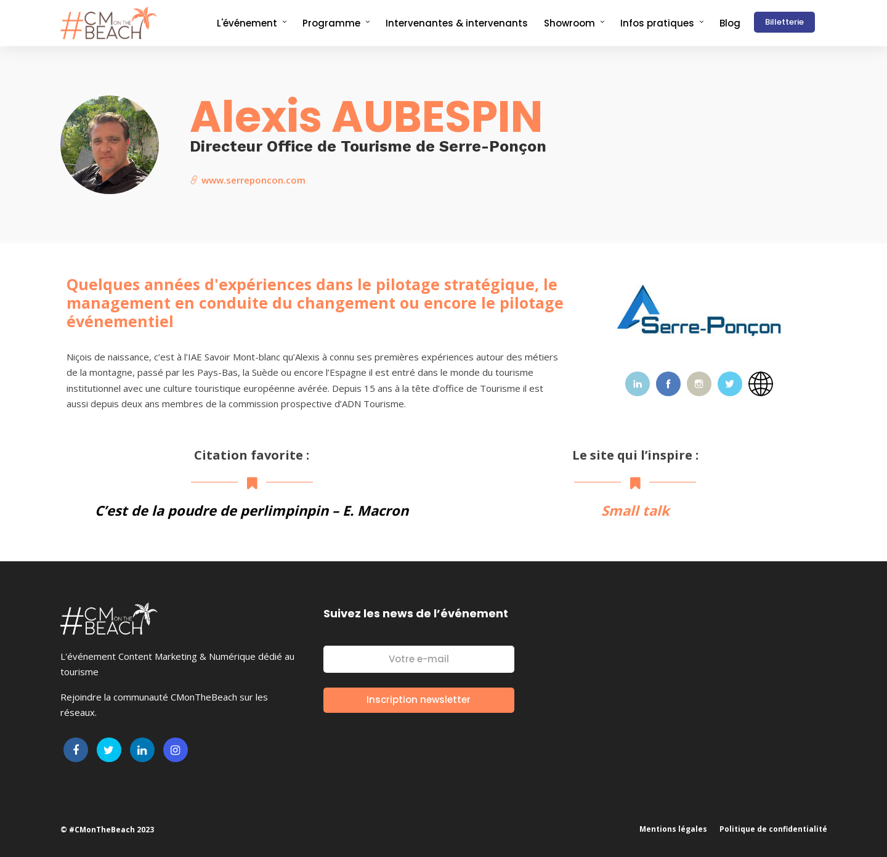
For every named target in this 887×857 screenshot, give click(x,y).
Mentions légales (673, 829)
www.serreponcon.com (248, 180)
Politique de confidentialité (773, 829)
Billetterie (784, 22)
